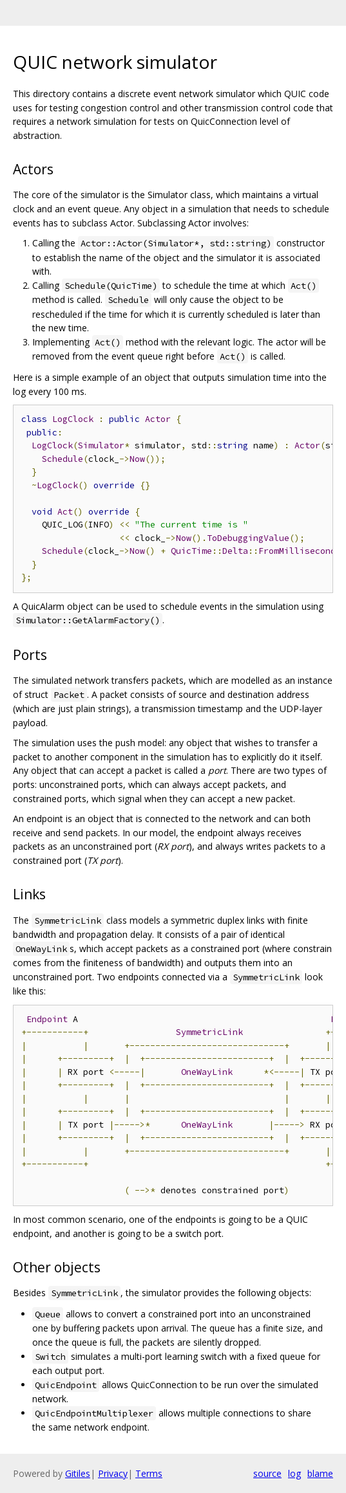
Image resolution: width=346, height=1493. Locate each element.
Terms (148, 1473)
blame (320, 1473)
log (294, 1473)
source (267, 1473)
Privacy (113, 1473)
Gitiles (77, 1473)
